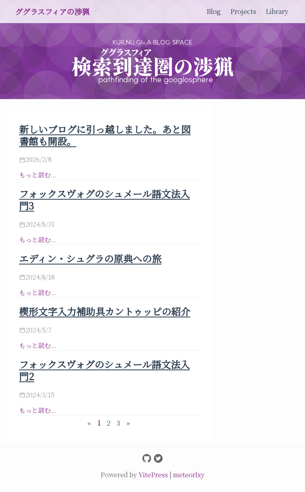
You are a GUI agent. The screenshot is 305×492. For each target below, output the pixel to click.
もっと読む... (38, 174)
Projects (243, 11)
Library (277, 11)
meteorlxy (189, 474)
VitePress (154, 474)
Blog (214, 11)
